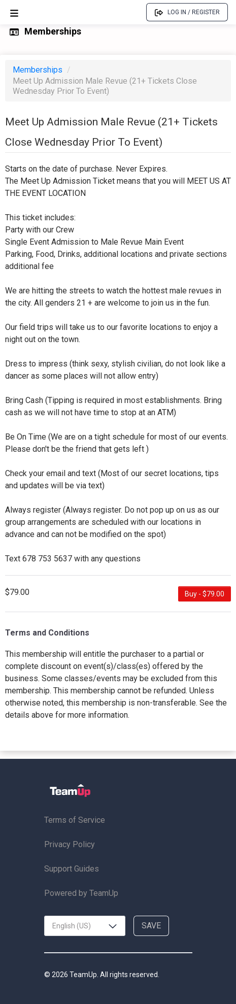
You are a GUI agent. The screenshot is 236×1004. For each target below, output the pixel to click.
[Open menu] (14, 12)
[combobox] (84, 926)
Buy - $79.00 (204, 594)
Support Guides (71, 869)
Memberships (38, 70)
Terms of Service (74, 820)
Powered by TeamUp (81, 893)
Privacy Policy (69, 844)
